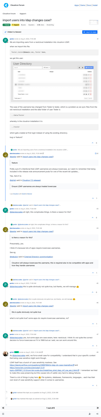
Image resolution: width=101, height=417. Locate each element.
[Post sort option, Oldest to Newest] (13, 32)
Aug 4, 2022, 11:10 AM (28, 39)
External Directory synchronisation (38, 257)
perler (12, 39)
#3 (97, 209)
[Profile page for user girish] (5, 353)
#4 (97, 228)
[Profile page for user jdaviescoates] (5, 155)
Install (95, 5)
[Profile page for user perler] (5, 40)
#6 (97, 303)
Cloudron (16, 194)
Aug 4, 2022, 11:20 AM (34, 153)
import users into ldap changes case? (38, 157)
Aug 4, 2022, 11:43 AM (34, 228)
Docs (89, 5)
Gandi (23, 194)
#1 (97, 39)
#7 (97, 334)
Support (15, 25)
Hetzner (29, 194)
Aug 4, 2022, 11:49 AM (28, 283)
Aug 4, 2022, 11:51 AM (34, 303)
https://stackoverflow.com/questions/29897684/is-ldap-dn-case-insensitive (42, 365)
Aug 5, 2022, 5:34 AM (33, 352)
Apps (77, 5)
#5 (97, 283)
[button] (3, 414)
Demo (82, 5)
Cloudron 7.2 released (31, 180)
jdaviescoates (15, 153)
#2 (97, 153)
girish (12, 352)
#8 (97, 352)
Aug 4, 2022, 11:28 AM (28, 209)
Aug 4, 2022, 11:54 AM (28, 334)
